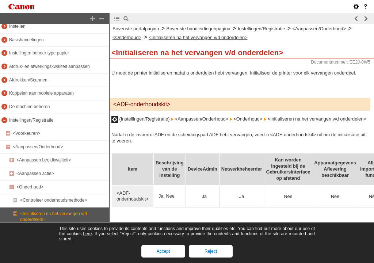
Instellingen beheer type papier (39, 53)
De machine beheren (29, 106)
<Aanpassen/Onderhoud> (38, 146)
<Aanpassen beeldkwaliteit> (43, 160)
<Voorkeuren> (26, 133)
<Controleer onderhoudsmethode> (53, 200)
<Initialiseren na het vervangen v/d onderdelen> (198, 37)
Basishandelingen (26, 39)
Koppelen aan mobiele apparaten (41, 93)
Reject (211, 251)
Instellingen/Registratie (31, 120)
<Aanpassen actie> (35, 173)
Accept (163, 251)
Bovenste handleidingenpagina (198, 28)
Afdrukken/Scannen (28, 80)
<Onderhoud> (29, 187)
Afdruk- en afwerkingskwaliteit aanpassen (49, 66)
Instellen (17, 26)
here (87, 233)
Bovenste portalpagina (135, 28)
